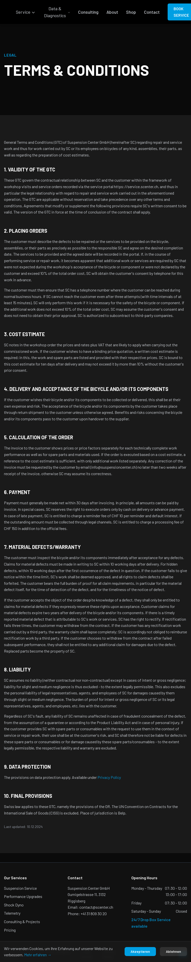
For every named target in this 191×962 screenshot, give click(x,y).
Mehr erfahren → (37, 954)
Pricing (10, 930)
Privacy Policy (109, 777)
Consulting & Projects (22, 921)
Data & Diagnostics (57, 12)
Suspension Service (20, 888)
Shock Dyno (14, 904)
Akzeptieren (140, 951)
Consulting (88, 12)
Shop (131, 12)
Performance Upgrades (23, 896)
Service (25, 12)
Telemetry (12, 913)
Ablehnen (173, 951)
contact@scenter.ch (96, 907)
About (112, 12)
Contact (152, 12)
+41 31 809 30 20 (94, 913)
